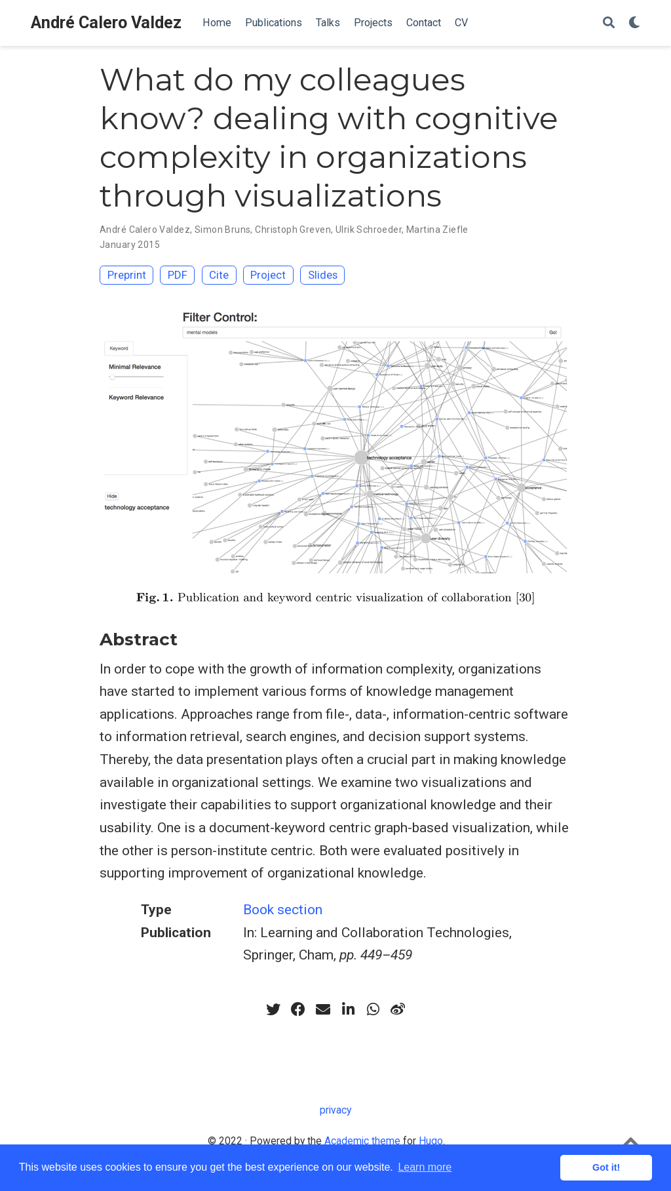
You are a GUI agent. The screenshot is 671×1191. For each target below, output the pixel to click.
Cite (219, 274)
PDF (177, 274)
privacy (335, 1110)
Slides (322, 274)
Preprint (126, 274)
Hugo (431, 1141)
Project (268, 274)
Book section (282, 910)
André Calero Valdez (106, 22)
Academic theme (362, 1141)
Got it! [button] (606, 1167)
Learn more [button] (424, 1167)
